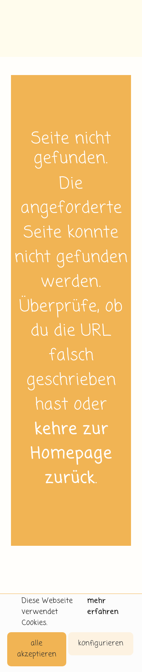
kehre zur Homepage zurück (71, 454)
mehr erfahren (103, 606)
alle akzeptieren (36, 648)
